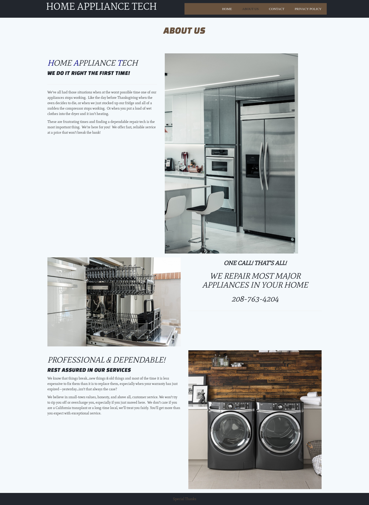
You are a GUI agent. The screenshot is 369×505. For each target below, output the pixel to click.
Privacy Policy (308, 9)
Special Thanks (184, 499)
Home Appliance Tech (101, 8)
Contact (276, 9)
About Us (250, 9)
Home (227, 9)
